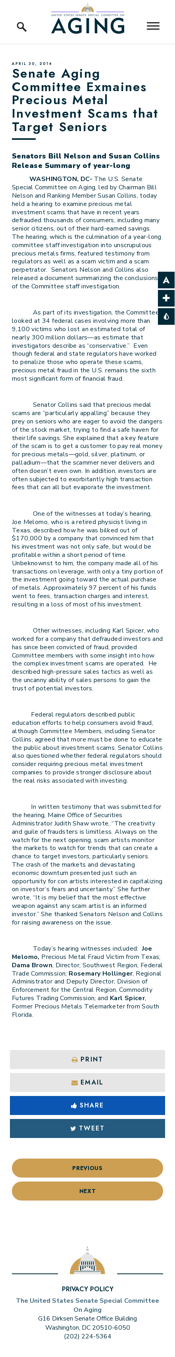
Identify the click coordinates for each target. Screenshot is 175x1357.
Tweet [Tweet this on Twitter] (87, 1128)
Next (87, 1191)
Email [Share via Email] (87, 1082)
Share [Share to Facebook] (87, 1105)
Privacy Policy (87, 1289)
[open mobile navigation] (153, 26)
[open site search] (22, 18)
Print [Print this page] (87, 1059)
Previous (87, 1168)
